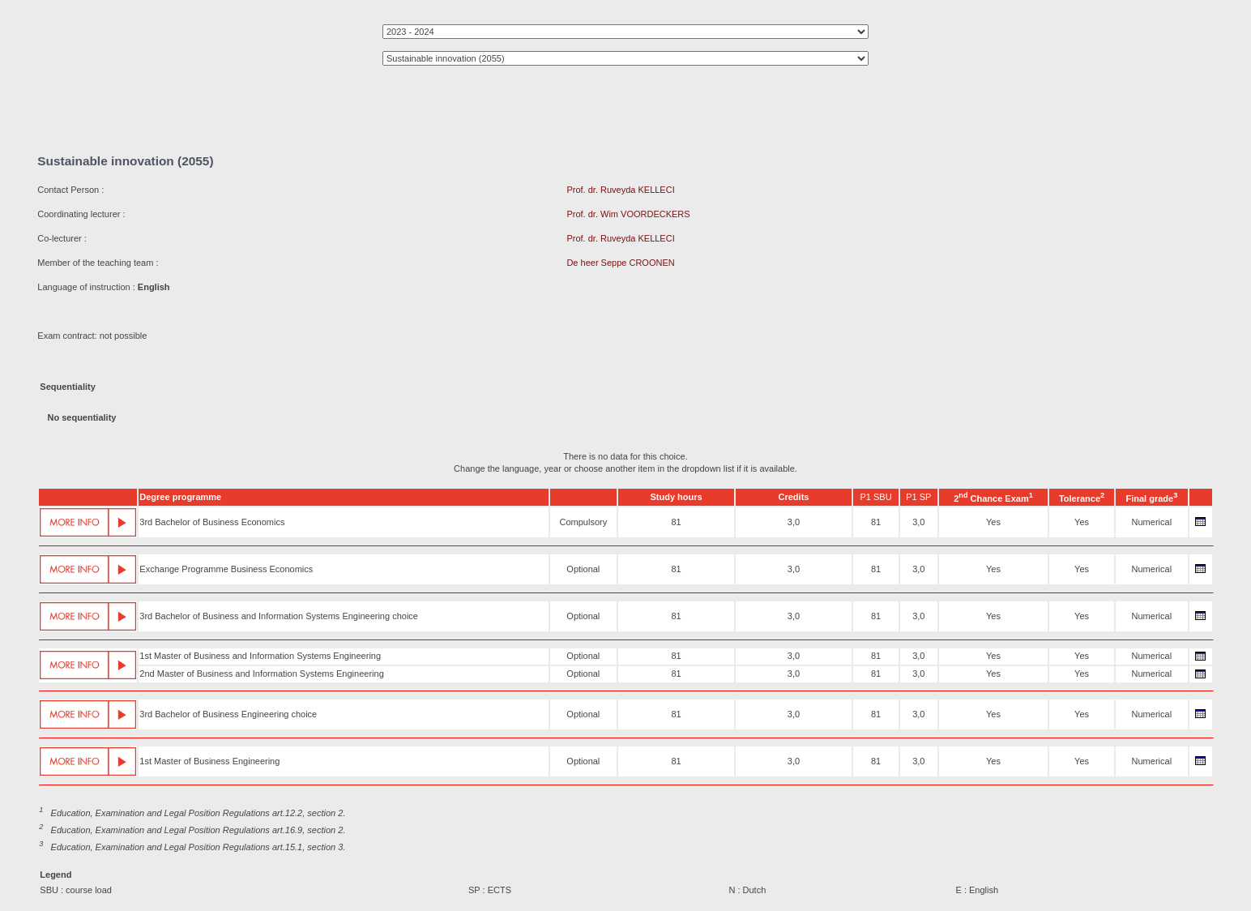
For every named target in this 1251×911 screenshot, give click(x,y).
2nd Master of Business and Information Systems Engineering (261, 673)
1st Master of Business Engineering (209, 761)
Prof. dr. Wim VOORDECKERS (628, 214)
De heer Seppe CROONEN (620, 262)
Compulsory (583, 522)
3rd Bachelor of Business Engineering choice (228, 714)
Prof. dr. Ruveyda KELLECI (620, 190)
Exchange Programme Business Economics (226, 569)
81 (676, 522)
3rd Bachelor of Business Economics (211, 522)
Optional (583, 569)
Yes (993, 522)
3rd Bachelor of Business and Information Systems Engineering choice (278, 616)
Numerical (1152, 522)
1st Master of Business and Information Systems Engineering (260, 656)
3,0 (794, 522)
